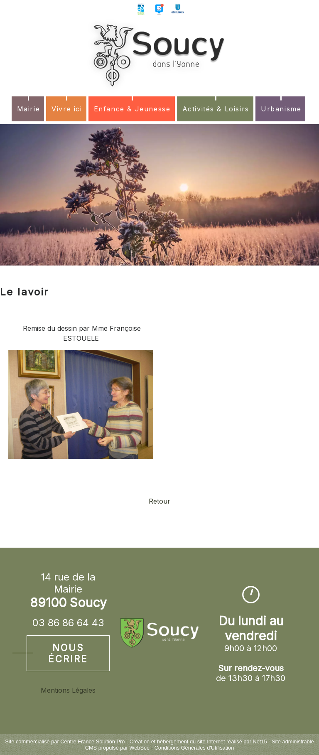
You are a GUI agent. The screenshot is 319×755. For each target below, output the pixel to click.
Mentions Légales (68, 690)
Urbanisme (281, 109)
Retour (159, 501)
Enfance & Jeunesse (132, 109)
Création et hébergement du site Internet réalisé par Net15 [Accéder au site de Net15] (198, 741)
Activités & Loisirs (215, 109)
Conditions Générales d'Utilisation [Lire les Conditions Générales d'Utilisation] (194, 748)
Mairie (28, 109)
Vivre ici (67, 109)
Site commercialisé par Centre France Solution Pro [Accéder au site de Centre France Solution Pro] (65, 741)
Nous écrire (68, 653)
